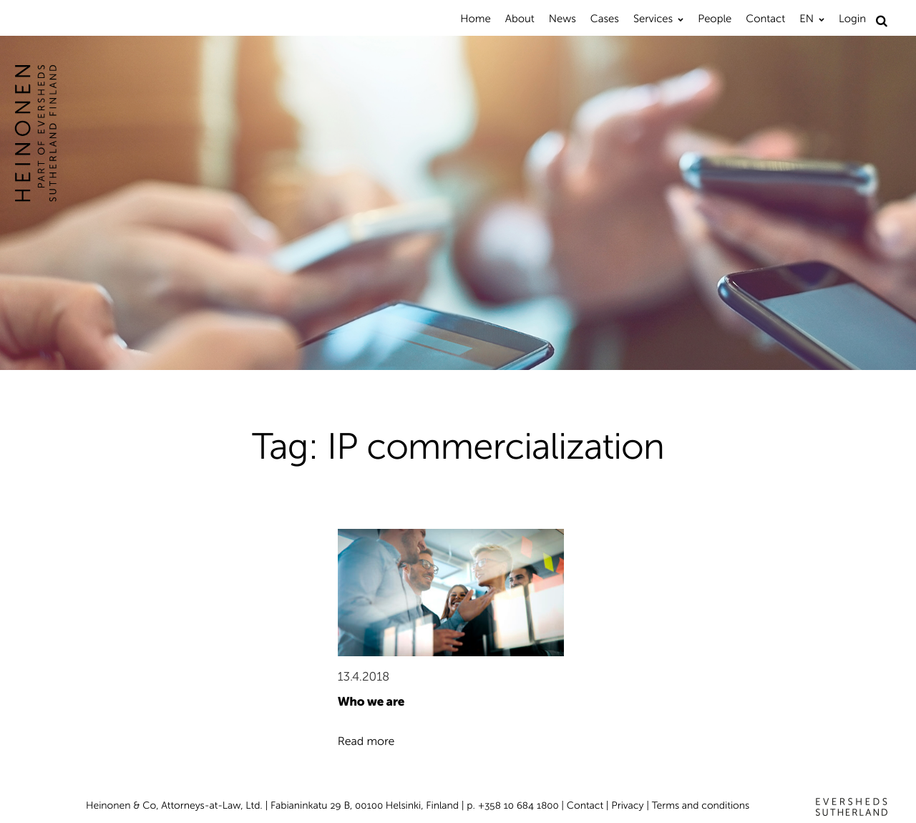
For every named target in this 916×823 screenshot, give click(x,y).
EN (806, 18)
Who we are (371, 702)
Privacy (627, 805)
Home (475, 18)
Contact (765, 18)
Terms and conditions (701, 805)
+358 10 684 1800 (518, 805)
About (520, 18)
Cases (604, 18)
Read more (366, 742)
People (714, 18)
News (562, 18)
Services (653, 18)
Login (852, 18)
